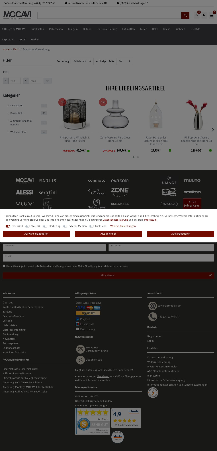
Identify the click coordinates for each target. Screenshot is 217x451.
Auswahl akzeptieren (36, 233)
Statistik (35, 226)
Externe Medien (78, 226)
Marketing (54, 226)
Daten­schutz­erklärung (115, 219)
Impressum (150, 219)
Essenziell (17, 226)
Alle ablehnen (108, 233)
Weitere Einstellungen (123, 226)
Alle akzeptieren (180, 233)
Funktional (101, 226)
